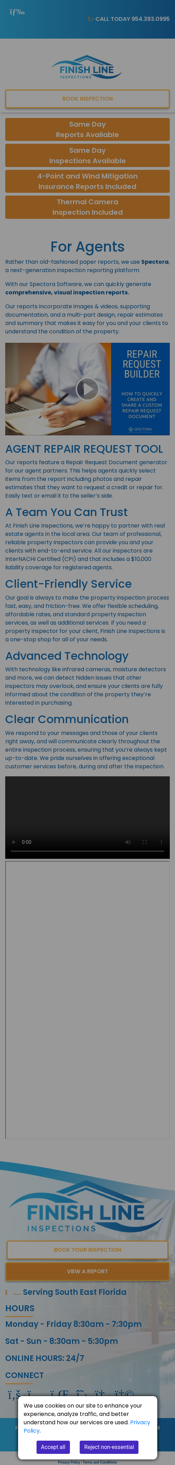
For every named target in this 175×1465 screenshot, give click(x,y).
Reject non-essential (109, 1447)
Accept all (53, 1447)
